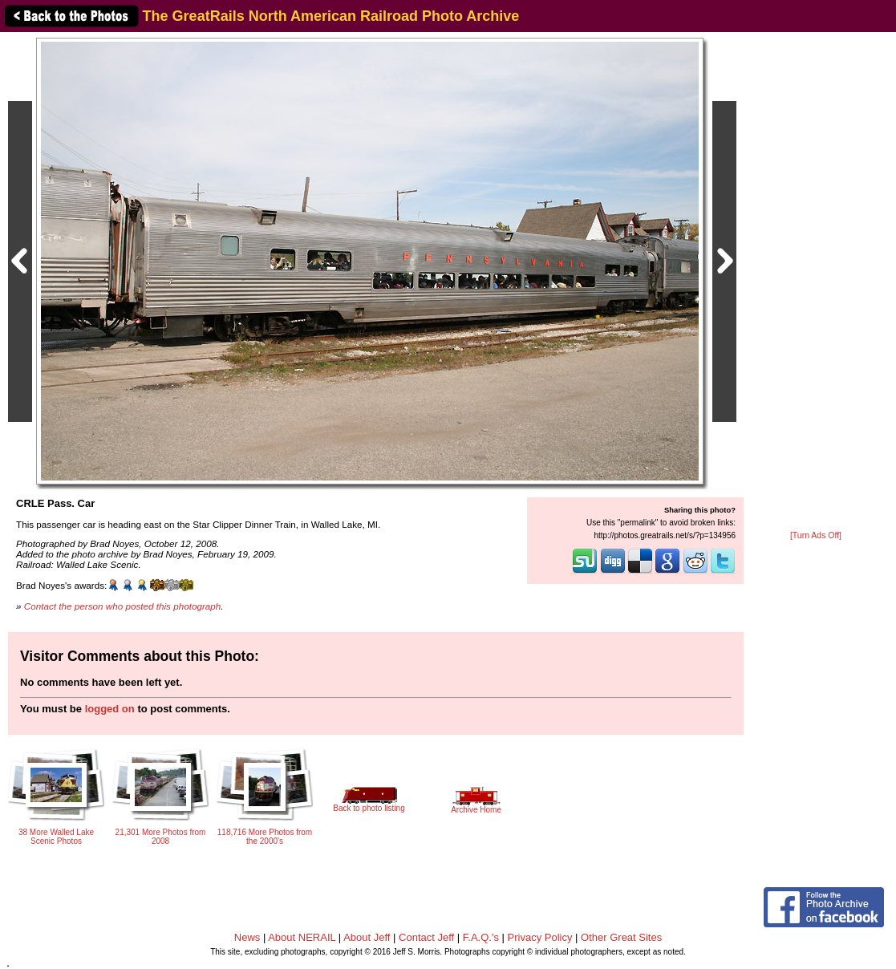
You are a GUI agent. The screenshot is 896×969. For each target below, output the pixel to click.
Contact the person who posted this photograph (122, 606)
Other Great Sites (621, 937)
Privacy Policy (540, 937)
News (247, 937)
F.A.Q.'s (481, 937)
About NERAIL (301, 937)
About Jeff (366, 937)
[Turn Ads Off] (815, 535)
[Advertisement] (816, 282)
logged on (110, 709)
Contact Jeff (426, 937)
